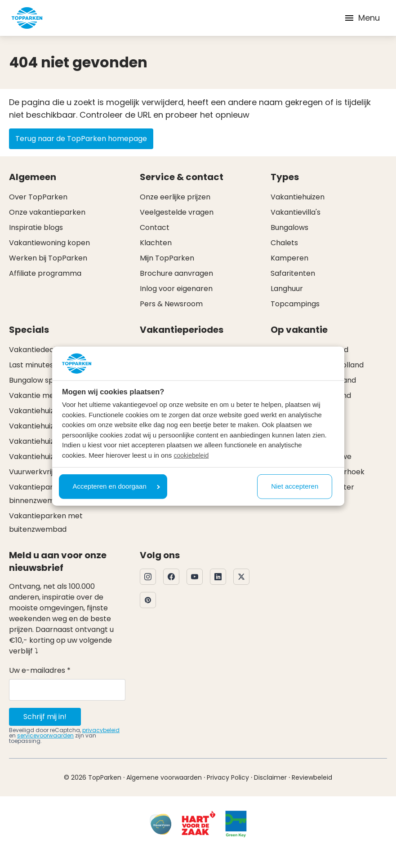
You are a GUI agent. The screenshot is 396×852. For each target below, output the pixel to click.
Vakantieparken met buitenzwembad (46, 522)
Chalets (284, 243)
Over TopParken (38, 197)
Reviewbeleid (312, 777)
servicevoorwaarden (45, 735)
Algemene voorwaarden (164, 777)
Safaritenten (293, 273)
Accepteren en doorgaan (116, 486)
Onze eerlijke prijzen (175, 197)
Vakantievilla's (295, 212)
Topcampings (295, 304)
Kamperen (289, 258)
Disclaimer (270, 777)
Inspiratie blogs (36, 227)
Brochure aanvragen (176, 273)
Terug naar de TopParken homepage (81, 138)
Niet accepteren (294, 486)
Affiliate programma (45, 273)
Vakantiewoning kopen (49, 243)
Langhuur (287, 288)
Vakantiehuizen (298, 197)
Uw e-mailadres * (40, 670)
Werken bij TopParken (48, 258)
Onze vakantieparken (47, 212)
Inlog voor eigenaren (176, 288)
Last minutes (31, 365)
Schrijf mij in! (45, 716)
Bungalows (289, 227)
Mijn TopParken (167, 258)
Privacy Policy (228, 777)
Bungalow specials (41, 380)
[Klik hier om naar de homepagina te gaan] (27, 18)
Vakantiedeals (34, 349)
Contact (154, 227)
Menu (362, 17)
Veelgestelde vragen (177, 212)
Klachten (156, 243)
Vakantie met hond (43, 395)
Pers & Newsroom (171, 304)
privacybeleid (101, 730)
